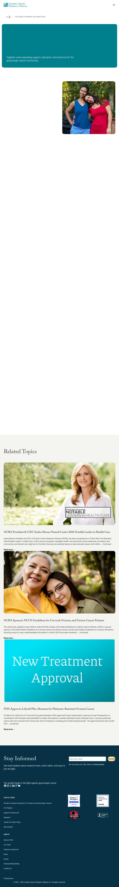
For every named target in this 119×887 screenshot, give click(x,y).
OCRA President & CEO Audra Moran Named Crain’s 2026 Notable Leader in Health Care (57, 532)
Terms (11, 878)
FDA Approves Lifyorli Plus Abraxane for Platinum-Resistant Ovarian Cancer (49, 709)
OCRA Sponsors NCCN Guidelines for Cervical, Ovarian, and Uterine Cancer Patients (54, 620)
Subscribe (111, 759)
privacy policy (99, 764)
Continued (107, 544)
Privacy (6, 878)
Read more (9, 549)
